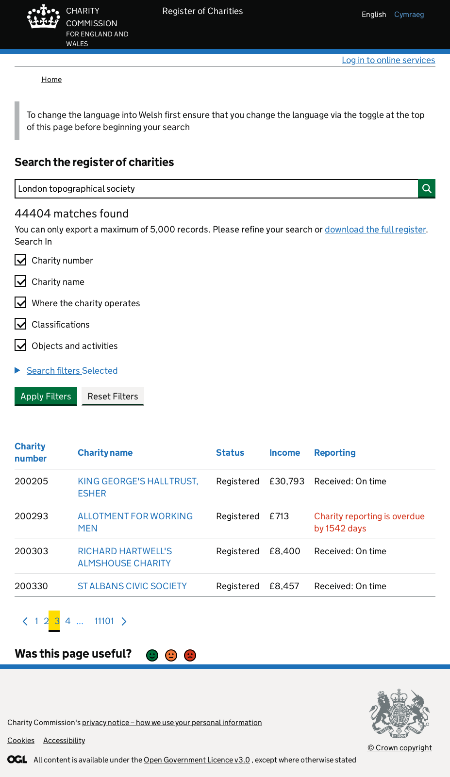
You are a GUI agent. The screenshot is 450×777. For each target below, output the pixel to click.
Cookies (20, 740)
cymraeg (409, 14)
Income (284, 452)
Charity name (58, 281)
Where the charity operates (86, 303)
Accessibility (64, 740)
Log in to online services (388, 60)
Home (51, 79)
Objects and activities (75, 345)
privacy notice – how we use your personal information (172, 722)
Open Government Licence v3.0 (197, 759)
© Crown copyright (399, 747)
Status (230, 452)
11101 (104, 622)
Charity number (62, 260)
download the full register (375, 229)
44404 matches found (72, 213)
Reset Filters (112, 396)
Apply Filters (45, 396)
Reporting (335, 452)
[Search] (225, 188)
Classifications (61, 324)
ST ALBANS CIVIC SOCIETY (132, 586)
